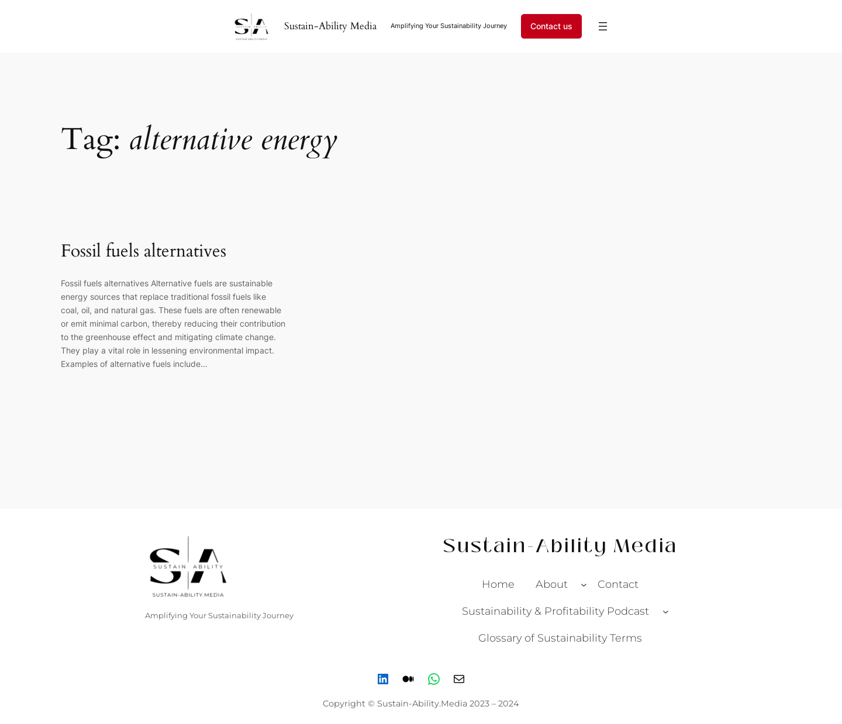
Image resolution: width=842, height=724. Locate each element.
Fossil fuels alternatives (143, 251)
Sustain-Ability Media (330, 26)
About (552, 584)
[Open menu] (603, 26)
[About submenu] (584, 584)
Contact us (551, 26)
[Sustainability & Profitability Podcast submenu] (665, 611)
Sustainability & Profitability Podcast (555, 611)
